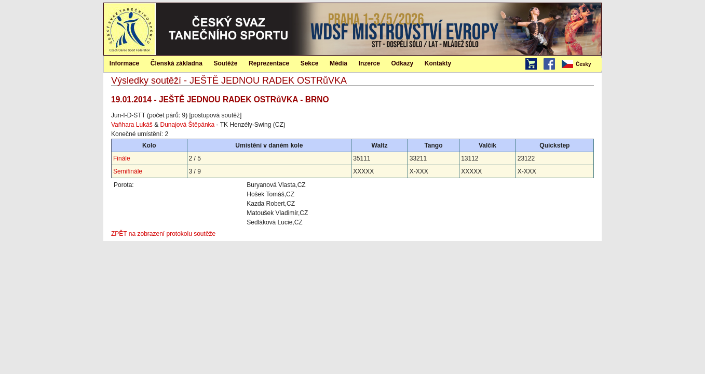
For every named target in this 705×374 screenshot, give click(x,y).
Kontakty (438, 63)
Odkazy (402, 63)
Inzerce (369, 63)
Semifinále (127, 171)
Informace (124, 63)
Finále (121, 158)
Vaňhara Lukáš (132, 124)
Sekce (310, 63)
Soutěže (225, 63)
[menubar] (581, 64)
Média (338, 63)
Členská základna (176, 63)
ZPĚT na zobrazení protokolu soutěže (163, 233)
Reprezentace (269, 63)
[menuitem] (581, 64)
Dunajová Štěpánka (187, 124)
